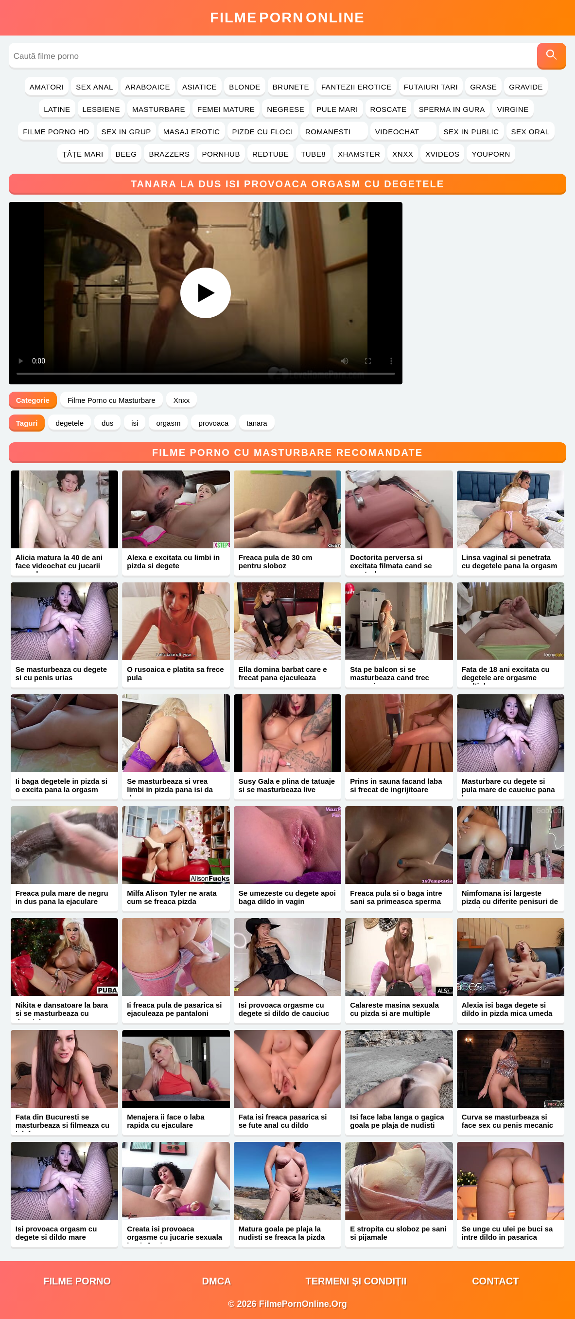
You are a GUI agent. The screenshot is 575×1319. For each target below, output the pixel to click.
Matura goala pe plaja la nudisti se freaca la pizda (282, 1233)
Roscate (388, 109)
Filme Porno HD (56, 131)
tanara (256, 423)
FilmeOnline (287, 17)
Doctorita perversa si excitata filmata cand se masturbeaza (391, 565)
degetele (69, 423)
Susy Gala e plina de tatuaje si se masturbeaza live (287, 785)
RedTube (270, 154)
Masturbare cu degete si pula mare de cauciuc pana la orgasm (508, 789)
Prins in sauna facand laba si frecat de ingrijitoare (396, 785)
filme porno (77, 1281)
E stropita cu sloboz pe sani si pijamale (398, 1233)
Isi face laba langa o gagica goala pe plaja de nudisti (397, 1121)
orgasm (168, 423)
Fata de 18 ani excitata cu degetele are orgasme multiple (506, 677)
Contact (495, 1281)
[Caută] (551, 56)
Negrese (285, 109)
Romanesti (334, 131)
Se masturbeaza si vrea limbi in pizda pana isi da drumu (170, 789)
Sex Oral (530, 131)
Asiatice (199, 87)
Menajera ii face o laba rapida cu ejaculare (165, 1121)
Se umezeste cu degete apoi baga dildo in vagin (287, 897)
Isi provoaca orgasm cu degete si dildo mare (56, 1233)
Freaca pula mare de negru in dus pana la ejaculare (62, 897)
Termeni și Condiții (356, 1281)
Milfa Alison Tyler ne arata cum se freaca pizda (171, 897)
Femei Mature (226, 109)
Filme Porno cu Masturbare (112, 400)
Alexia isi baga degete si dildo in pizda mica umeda (507, 1009)
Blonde (245, 87)
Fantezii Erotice (356, 87)
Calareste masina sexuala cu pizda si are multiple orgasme (394, 1013)
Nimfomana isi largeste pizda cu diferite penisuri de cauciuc (510, 901)
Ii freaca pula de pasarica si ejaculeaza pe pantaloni (174, 1009)
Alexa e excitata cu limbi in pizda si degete (173, 561)
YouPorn (490, 154)
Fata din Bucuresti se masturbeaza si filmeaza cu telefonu (62, 1125)
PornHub (221, 154)
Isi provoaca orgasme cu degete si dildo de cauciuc (284, 1009)
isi (134, 423)
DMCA (216, 1281)
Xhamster (359, 154)
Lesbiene (101, 109)
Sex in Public (471, 131)
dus (107, 423)
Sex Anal (94, 87)
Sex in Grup (126, 131)
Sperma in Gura (451, 109)
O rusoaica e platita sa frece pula (175, 673)
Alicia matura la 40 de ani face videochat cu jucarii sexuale (59, 565)
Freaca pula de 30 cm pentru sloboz (276, 561)
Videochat (403, 131)
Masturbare (158, 109)
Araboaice (147, 87)
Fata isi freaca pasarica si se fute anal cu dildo (283, 1121)
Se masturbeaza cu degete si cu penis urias (61, 673)
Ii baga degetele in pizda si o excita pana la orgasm (61, 785)
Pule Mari (337, 109)
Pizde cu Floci (262, 131)
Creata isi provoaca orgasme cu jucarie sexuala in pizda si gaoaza (174, 1237)
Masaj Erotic (191, 131)
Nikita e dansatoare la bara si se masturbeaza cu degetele (62, 1013)
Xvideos (442, 154)
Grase (483, 87)
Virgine (513, 109)
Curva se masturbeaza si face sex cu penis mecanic (507, 1121)
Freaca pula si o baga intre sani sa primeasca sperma (396, 897)
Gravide (526, 87)
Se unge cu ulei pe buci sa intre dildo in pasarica (507, 1233)
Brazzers (169, 154)
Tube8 (313, 154)
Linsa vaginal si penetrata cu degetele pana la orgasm (510, 561)
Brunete (291, 87)
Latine (57, 109)
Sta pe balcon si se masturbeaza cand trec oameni (389, 677)
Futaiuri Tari (431, 87)
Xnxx (402, 154)
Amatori (47, 87)
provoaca (213, 423)
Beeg (126, 154)
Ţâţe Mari (83, 154)
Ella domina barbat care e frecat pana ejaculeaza (283, 673)
